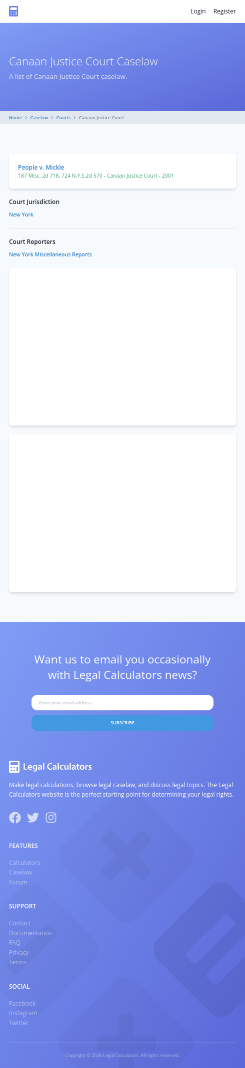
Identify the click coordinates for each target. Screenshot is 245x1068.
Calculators (24, 862)
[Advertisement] (122, 347)
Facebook (22, 1003)
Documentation (30, 933)
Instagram (23, 1013)
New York (21, 214)
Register (225, 11)
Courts (63, 117)
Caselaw (39, 117)
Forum (18, 882)
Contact (19, 923)
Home (15, 117)
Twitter (18, 1023)
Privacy (19, 952)
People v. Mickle (41, 167)
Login (198, 11)
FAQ (14, 942)
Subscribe (122, 722)
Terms (17, 962)
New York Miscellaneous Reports (50, 254)
